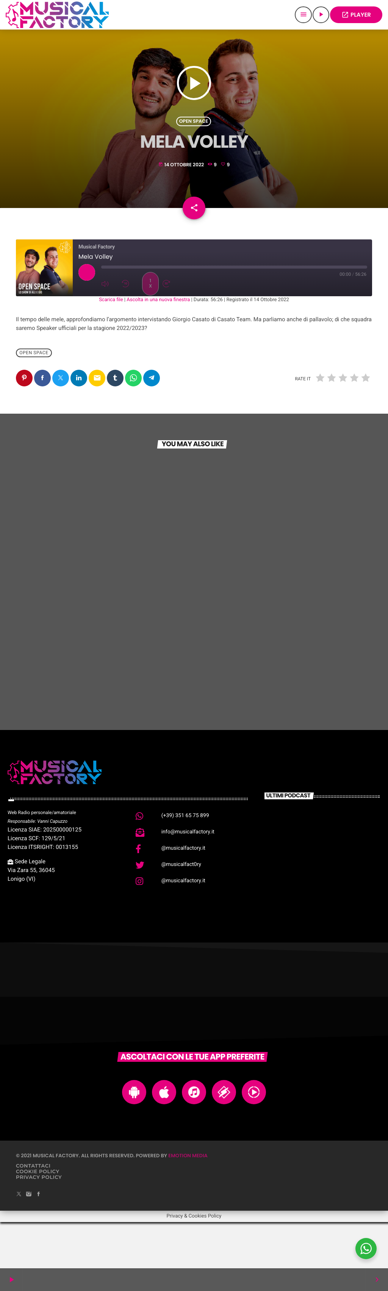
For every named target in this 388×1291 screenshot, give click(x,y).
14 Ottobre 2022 (181, 181)
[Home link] (57, 15)
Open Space (193, 137)
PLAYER (356, 15)
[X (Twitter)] (19, 1240)
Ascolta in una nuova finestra (158, 346)
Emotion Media (188, 1201)
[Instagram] (29, 1240)
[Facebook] (39, 1240)
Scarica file (111, 346)
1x (150, 329)
